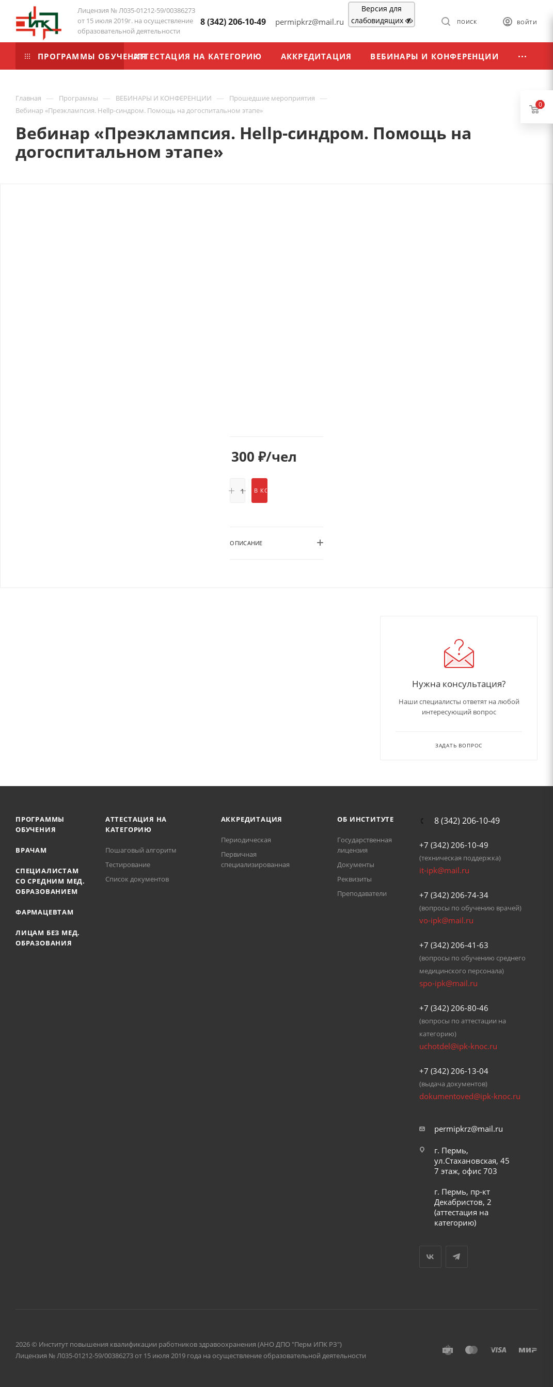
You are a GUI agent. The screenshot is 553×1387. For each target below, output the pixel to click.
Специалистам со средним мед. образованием (50, 881)
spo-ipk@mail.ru (448, 983)
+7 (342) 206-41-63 (453, 945)
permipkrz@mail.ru (468, 1128)
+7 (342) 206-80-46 (453, 1008)
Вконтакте (430, 1257)
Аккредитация (252, 819)
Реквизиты (354, 879)
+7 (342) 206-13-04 (453, 1071)
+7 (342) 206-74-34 (453, 895)
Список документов (137, 879)
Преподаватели (362, 893)
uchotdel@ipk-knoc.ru (458, 1046)
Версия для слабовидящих (382, 14)
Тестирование (127, 864)
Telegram (457, 1257)
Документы (355, 864)
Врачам (31, 850)
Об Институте (365, 819)
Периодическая (246, 839)
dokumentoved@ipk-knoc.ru (469, 1096)
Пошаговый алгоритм (141, 850)
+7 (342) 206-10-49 (453, 845)
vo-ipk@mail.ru (446, 920)
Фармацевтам (44, 912)
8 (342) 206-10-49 (233, 21)
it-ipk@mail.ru (444, 870)
